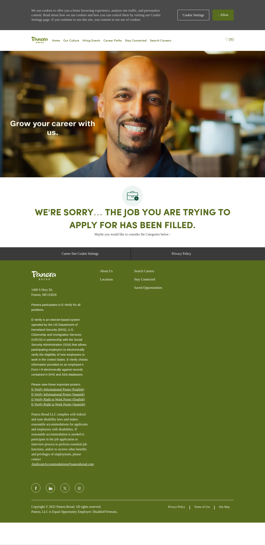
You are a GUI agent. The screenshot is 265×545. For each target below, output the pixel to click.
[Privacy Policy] (181, 308)
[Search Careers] (160, 40)
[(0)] (229, 38)
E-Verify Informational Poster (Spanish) (57, 449)
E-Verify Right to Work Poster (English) (58, 454)
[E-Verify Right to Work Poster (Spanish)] (58, 459)
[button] (193, 15)
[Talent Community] (136, 40)
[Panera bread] (39, 40)
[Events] (91, 40)
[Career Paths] (112, 40)
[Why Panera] (71, 40)
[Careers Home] (56, 40)
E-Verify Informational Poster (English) (57, 444)
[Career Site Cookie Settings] (80, 308)
